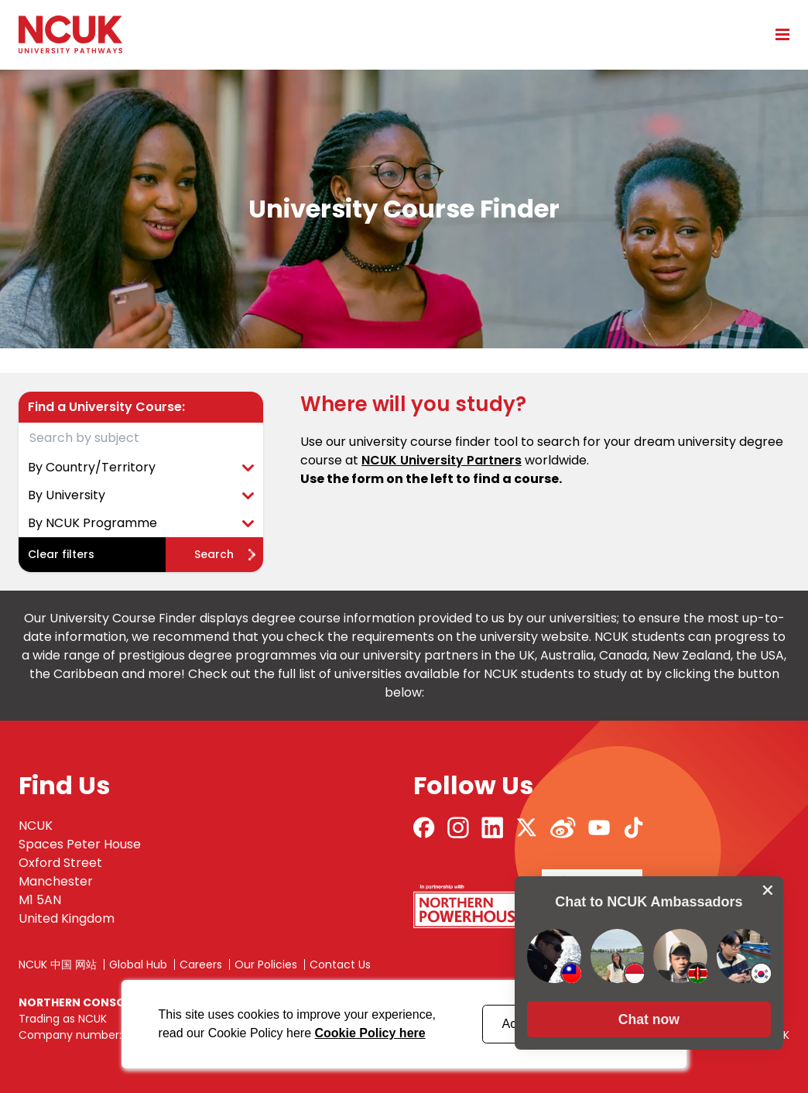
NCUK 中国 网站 (58, 964)
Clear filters (61, 554)
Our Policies (266, 964)
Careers (201, 964)
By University (141, 495)
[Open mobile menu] (777, 34)
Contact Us (340, 964)
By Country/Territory (141, 467)
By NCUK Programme (141, 523)
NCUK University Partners (441, 460)
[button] (648, 1013)
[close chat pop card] (768, 884)
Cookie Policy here (369, 1033)
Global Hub (138, 964)
